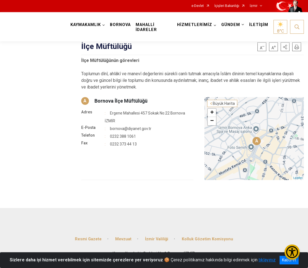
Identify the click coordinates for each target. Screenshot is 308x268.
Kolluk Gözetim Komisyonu (207, 239)
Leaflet (297, 177)
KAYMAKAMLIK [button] (85, 24)
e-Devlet (197, 6)
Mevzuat (123, 239)
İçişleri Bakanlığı (226, 6)
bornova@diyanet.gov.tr (130, 128)
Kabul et (289, 260)
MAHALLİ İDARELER (146, 27)
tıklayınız (267, 259)
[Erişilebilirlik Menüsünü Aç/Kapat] (292, 252)
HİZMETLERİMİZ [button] (194, 24)
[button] (285, 46)
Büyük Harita (224, 103)
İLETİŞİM (258, 24)
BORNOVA (120, 24)
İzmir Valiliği (156, 239)
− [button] (212, 121)
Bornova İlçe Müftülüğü (121, 101)
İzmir (253, 6)
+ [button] (212, 113)
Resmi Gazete (88, 239)
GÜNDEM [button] (230, 24)
